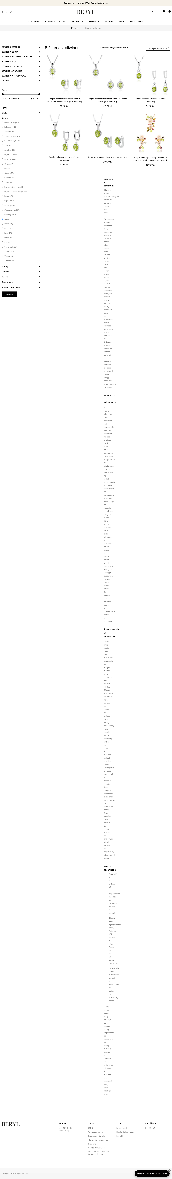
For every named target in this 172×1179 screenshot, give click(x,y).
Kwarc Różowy (11, 122)
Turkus (8, 256)
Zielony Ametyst (12, 136)
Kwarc (8, 196)
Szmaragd (10, 247)
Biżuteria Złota (21, 52)
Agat (7, 145)
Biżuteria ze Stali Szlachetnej (21, 56)
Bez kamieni (12, 141)
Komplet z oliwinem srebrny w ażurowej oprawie (107, 168)
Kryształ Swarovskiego (15, 192)
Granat (9, 173)
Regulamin (92, 1144)
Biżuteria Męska (21, 61)
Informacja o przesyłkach (98, 1140)
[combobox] (158, 48)
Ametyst (9, 150)
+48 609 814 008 (66, 1128)
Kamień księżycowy (13, 187)
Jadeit (8, 182)
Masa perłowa (12, 210)
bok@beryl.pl (64, 1130)
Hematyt (9, 178)
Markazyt (9, 205)
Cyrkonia (10, 159)
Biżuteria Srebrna (21, 47)
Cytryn (8, 164)
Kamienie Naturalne (21, 71)
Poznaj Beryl (121, 1128)
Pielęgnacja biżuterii (96, 1132)
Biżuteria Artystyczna (21, 76)
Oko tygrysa (10, 215)
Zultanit (9, 261)
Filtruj (36, 98)
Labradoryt (10, 127)
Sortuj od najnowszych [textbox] (158, 49)
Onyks (8, 224)
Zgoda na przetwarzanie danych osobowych (98, 1153)
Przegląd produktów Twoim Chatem (152, 1173)
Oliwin (7, 219)
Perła (8, 233)
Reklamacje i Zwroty (96, 1136)
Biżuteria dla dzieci (21, 66)
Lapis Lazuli (10, 201)
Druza (7, 168)
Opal (8, 228)
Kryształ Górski (11, 155)
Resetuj (9, 294)
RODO (90, 1128)
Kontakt (119, 1136)
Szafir (8, 242)
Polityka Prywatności (96, 1148)
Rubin (8, 238)
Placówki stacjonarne (125, 1132)
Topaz (9, 251)
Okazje (21, 80)
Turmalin (9, 132)
